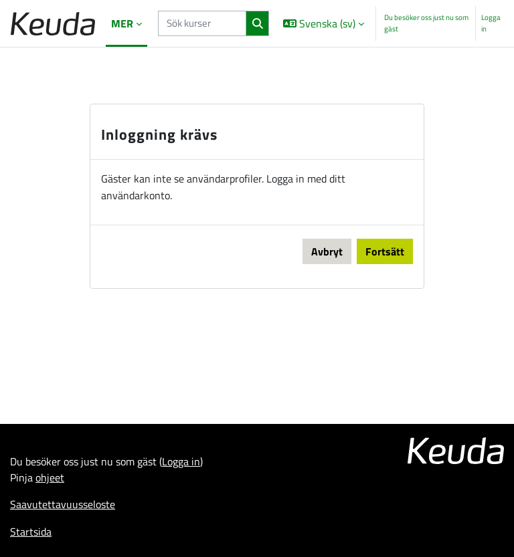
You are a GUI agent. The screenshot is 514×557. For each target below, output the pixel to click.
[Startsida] (53, 23)
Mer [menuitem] (122, 23)
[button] (323, 23)
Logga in (491, 23)
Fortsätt (384, 251)
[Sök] (257, 23)
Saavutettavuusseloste (62, 504)
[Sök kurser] (202, 23)
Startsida (31, 532)
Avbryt (327, 251)
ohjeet (49, 477)
